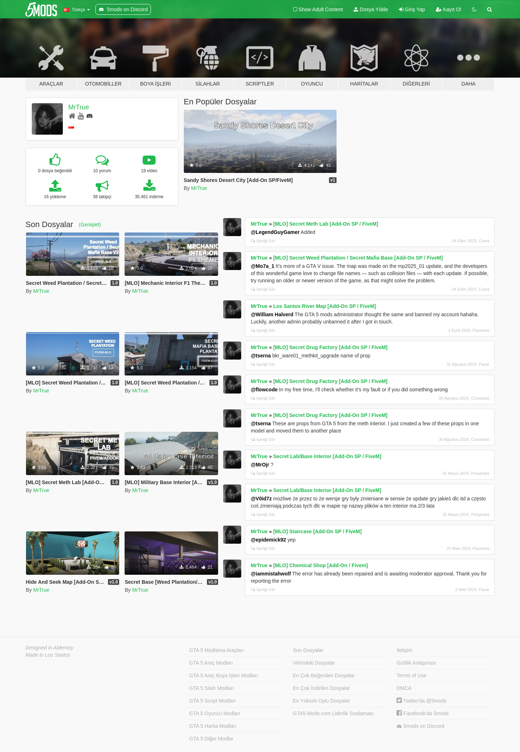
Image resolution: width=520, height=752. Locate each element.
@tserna (261, 355)
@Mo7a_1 (262, 266)
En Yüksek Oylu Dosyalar (321, 701)
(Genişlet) (90, 224)
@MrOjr (260, 465)
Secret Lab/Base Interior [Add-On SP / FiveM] (327, 456)
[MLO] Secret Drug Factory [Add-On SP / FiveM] (330, 347)
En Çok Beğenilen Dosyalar (324, 675)
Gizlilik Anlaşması (416, 663)
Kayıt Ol (448, 9)
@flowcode (264, 389)
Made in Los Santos (48, 655)
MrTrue (78, 107)
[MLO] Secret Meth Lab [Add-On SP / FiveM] (325, 224)
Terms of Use (411, 675)
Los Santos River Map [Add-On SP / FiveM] (324, 306)
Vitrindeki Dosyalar (314, 663)
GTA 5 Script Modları (212, 701)
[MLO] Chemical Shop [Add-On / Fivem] (320, 565)
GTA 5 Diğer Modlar (211, 739)
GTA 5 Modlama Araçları (216, 650)
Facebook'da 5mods (422, 713)
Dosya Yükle (371, 9)
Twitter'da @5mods (421, 700)
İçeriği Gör (263, 241)
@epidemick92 (268, 540)
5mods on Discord (420, 726)
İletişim (404, 650)
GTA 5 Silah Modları (211, 688)
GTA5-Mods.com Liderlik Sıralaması (333, 713)
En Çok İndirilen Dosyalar (321, 688)
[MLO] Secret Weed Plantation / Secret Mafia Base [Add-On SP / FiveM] (358, 258)
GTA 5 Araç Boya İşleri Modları (223, 675)
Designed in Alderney (50, 648)
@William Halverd (272, 314)
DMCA (403, 688)
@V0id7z (261, 498)
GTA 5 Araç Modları (211, 663)
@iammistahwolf (271, 574)
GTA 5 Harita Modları (212, 726)
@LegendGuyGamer (275, 232)
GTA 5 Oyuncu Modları (214, 713)
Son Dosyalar (308, 650)
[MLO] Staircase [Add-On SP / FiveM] (317, 531)
